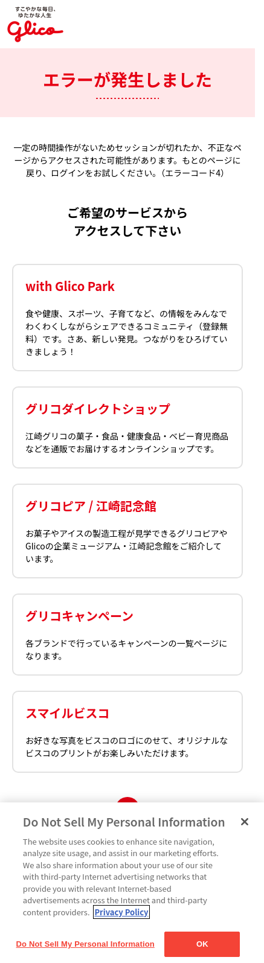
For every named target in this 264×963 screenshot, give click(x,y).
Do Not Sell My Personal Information (85, 944)
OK (202, 944)
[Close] (244, 821)
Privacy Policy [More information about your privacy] (121, 912)
